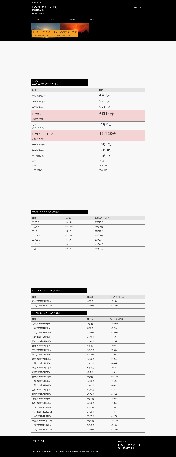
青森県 (53, 19)
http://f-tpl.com (93, 451)
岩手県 (40, 441)
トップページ (36, 19)
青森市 (92, 19)
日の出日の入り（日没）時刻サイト (129, 446)
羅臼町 (72, 19)
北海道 (34, 441)
